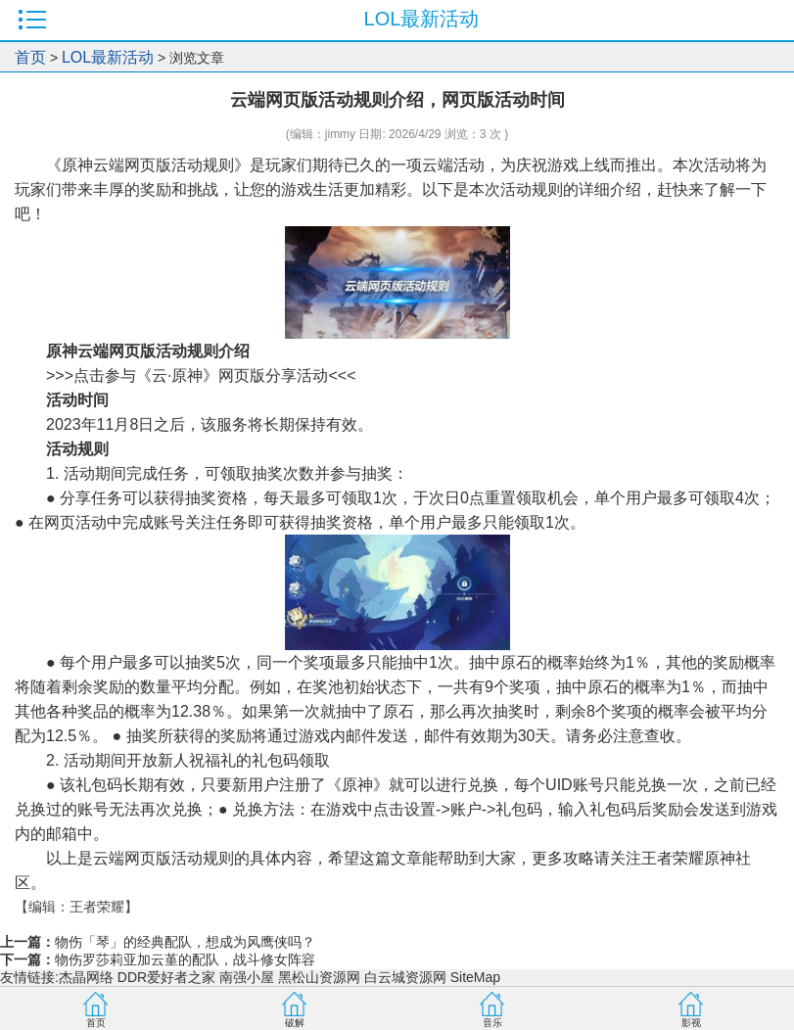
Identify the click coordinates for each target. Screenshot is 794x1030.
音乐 (492, 1022)
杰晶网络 (86, 977)
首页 (30, 57)
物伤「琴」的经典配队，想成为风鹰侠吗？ (185, 942)
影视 (691, 1022)
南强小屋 (246, 977)
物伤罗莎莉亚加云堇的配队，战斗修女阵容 (185, 959)
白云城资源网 (405, 977)
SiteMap (475, 977)
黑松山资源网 (319, 977)
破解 (294, 1022)
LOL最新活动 (108, 57)
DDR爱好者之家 (166, 977)
